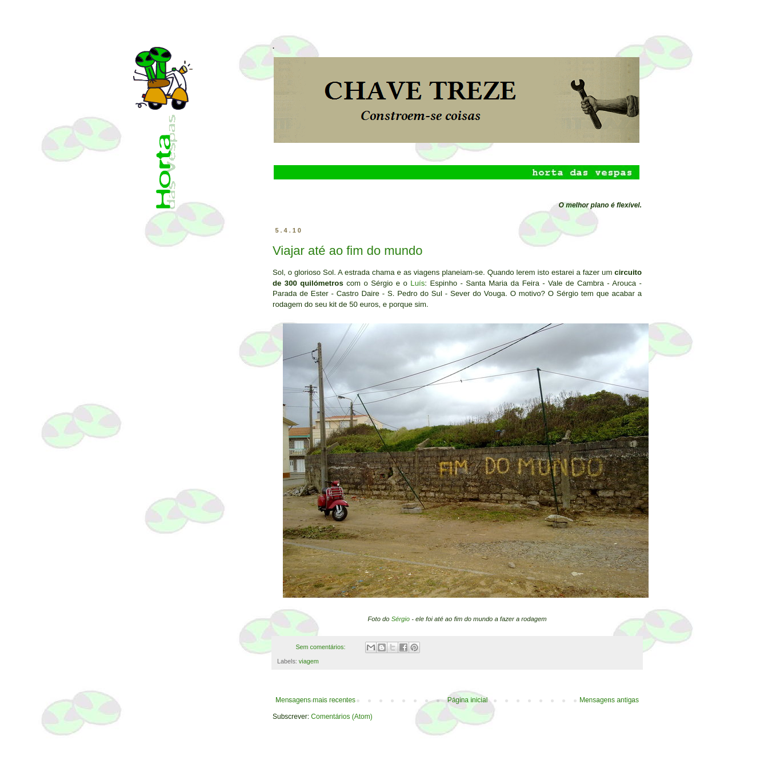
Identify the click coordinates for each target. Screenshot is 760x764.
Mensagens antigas (609, 700)
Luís (417, 283)
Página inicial (467, 700)
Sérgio (400, 618)
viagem (309, 661)
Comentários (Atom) (341, 717)
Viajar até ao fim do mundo (348, 250)
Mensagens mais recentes (315, 700)
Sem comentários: (321, 646)
